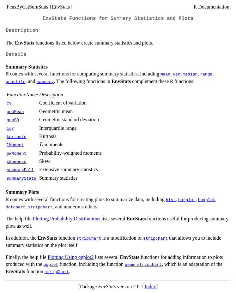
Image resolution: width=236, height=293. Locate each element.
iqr (10, 128)
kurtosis (16, 136)
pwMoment (16, 153)
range (206, 74)
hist (171, 199)
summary (45, 81)
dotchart (15, 207)
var (176, 74)
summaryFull (20, 169)
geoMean (15, 111)
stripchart (40, 207)
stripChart (88, 238)
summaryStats (21, 178)
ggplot (51, 264)
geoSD (13, 120)
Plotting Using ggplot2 (71, 257)
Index (150, 286)
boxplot (206, 199)
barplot (187, 199)
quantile (15, 81)
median (190, 74)
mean (165, 74)
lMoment (15, 144)
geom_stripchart (143, 264)
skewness (16, 161)
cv (9, 103)
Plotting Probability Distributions (66, 218)
